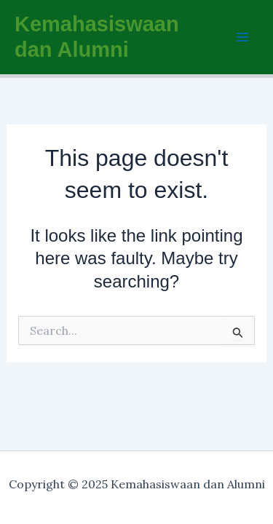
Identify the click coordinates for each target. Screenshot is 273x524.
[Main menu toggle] (242, 37)
